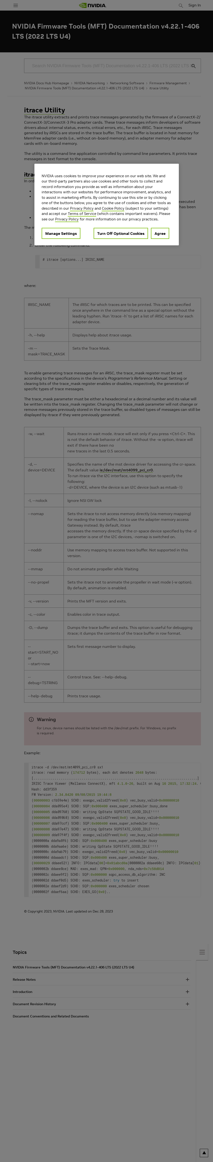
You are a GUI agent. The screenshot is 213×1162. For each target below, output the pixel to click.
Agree (160, 233)
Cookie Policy (113, 208)
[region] (106, 205)
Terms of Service (82, 213)
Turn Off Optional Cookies (120, 233)
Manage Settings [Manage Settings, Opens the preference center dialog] (61, 233)
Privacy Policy (82, 208)
